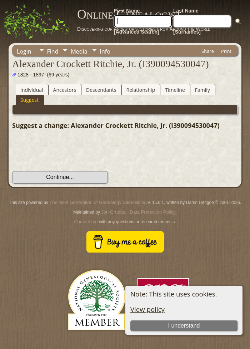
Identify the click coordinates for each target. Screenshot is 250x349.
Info (105, 51)
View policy (147, 309)
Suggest (29, 99)
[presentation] (66, 150)
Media (79, 51)
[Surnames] (187, 32)
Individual (31, 89)
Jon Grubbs (113, 212)
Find (53, 51)
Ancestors (64, 89)
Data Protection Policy (153, 212)
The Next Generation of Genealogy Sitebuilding (97, 202)
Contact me (86, 221)
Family (202, 89)
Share (207, 51)
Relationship (140, 89)
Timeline (175, 89)
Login (24, 51)
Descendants (101, 89)
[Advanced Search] (136, 32)
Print (226, 51)
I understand (184, 326)
